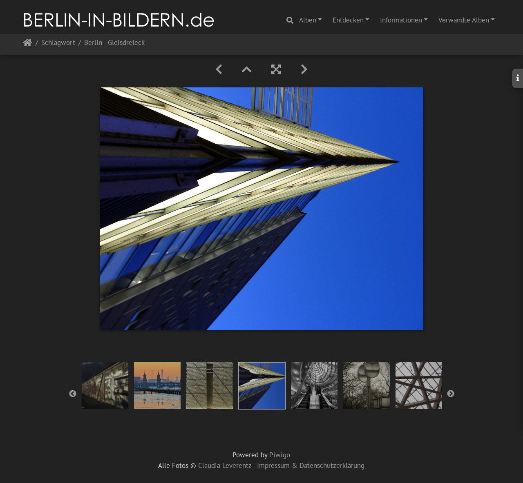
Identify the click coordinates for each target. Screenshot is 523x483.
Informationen (401, 20)
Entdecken (348, 20)
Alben (307, 20)
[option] (105, 385)
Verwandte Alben (463, 20)
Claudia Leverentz (224, 465)
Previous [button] (73, 394)
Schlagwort (58, 43)
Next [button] (451, 394)
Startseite (27, 44)
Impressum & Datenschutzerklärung (310, 465)
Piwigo (279, 454)
